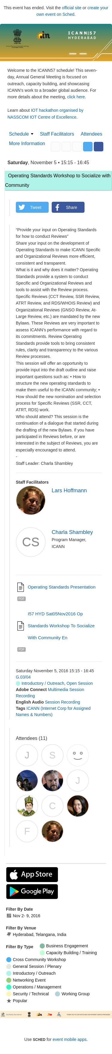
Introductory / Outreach (40, 683)
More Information (27, 143)
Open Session (80, 683)
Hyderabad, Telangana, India (36, 934)
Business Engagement (64, 946)
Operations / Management (33, 987)
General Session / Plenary (34, 966)
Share (71, 207)
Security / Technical (27, 993)
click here (76, 96)
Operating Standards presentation (62, 586)
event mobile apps (70, 1039)
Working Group (72, 993)
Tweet (35, 207)
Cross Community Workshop (36, 959)
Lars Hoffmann (69, 490)
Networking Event (26, 980)
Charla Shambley (72, 532)
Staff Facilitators (57, 133)
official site (71, 7)
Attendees (91, 133)
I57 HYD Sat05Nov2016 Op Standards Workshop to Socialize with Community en (61, 625)
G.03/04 (23, 677)
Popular (16, 1000)
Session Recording (62, 702)
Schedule (19, 133)
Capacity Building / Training (68, 952)
